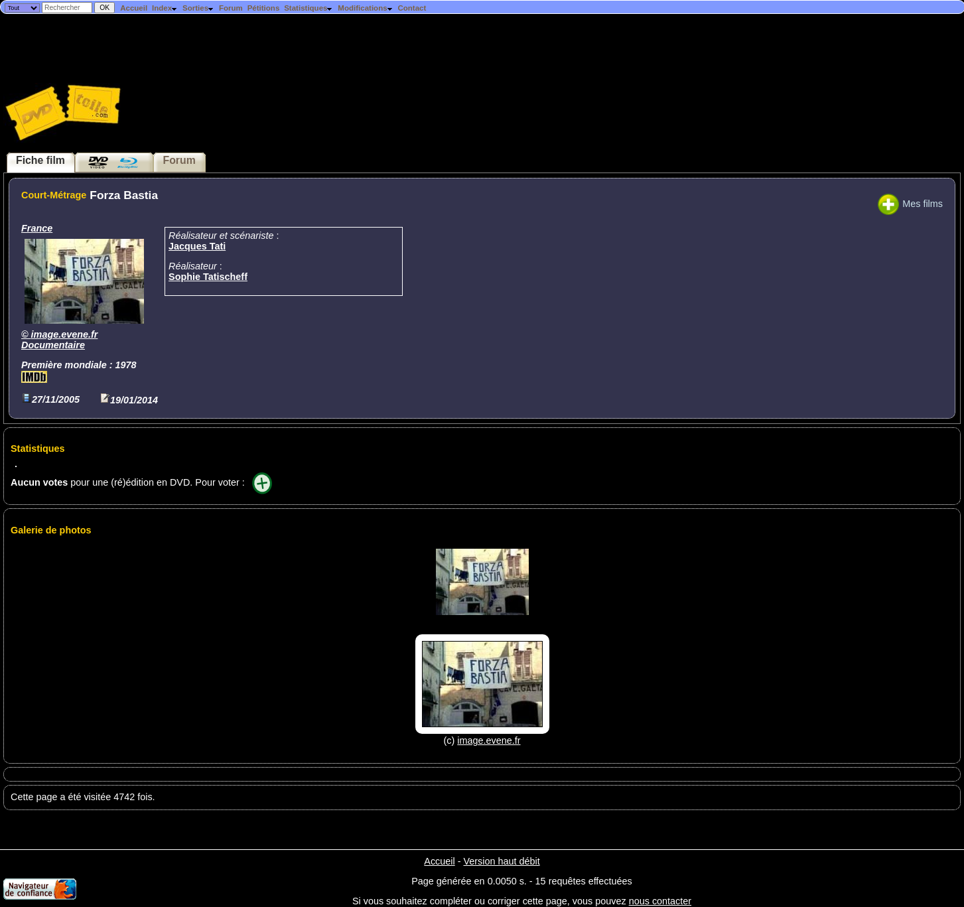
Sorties (198, 8)
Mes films (910, 203)
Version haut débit (501, 861)
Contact (411, 8)
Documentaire (53, 345)
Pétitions (263, 8)
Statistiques (308, 8)
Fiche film (40, 160)
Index (165, 8)
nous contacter (660, 901)
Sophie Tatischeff (208, 276)
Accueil (133, 8)
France (36, 228)
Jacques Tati (197, 246)
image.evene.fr (64, 334)
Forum (231, 8)
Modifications (365, 8)
